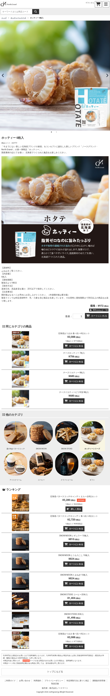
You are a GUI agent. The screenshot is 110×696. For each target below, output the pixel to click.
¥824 (74, 558)
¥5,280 (74, 501)
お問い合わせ (24, 681)
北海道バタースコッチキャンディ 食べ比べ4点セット (74, 516)
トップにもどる (55, 671)
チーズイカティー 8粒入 (74, 372)
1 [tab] (51, 132)
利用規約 (37, 681)
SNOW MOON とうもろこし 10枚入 (74, 555)
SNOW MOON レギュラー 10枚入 (74, 535)
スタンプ (99, 310)
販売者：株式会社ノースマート (55, 688)
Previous (2, 75)
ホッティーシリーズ (18, 18)
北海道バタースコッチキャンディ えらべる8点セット (74, 496)
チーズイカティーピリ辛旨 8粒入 (74, 392)
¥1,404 (73, 597)
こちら (4, 271)
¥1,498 (73, 617)
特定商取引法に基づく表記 (78, 681)
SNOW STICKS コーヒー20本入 (74, 594)
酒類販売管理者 (98, 681)
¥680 (74, 376)
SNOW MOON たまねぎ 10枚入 (74, 575)
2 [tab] (56, 132)
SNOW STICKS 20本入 (74, 614)
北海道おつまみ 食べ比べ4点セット (74, 333)
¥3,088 (73, 338)
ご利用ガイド (10, 681)
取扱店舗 (55, 684)
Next (107, 75)
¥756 (74, 356)
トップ (4, 18)
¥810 (74, 539)
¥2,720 (73, 521)
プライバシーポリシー (54, 681)
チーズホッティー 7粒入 (74, 353)
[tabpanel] (55, 76)
